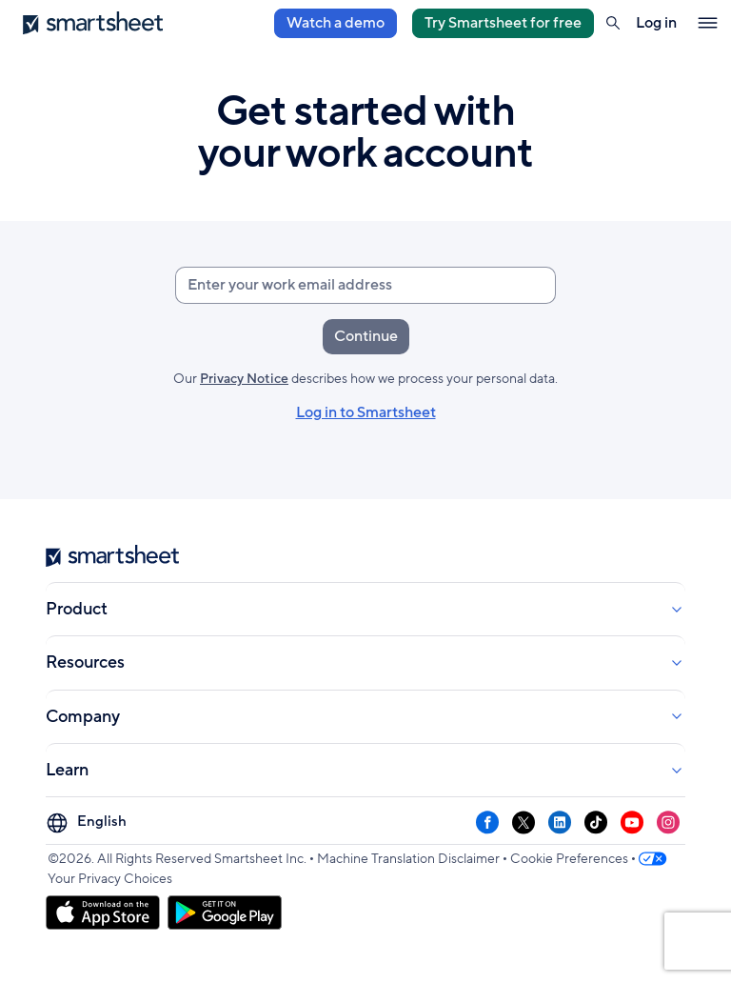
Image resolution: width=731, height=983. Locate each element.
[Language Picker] (89, 822)
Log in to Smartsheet (366, 413)
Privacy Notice (244, 379)
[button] (613, 23)
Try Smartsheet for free (503, 22)
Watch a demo (335, 22)
